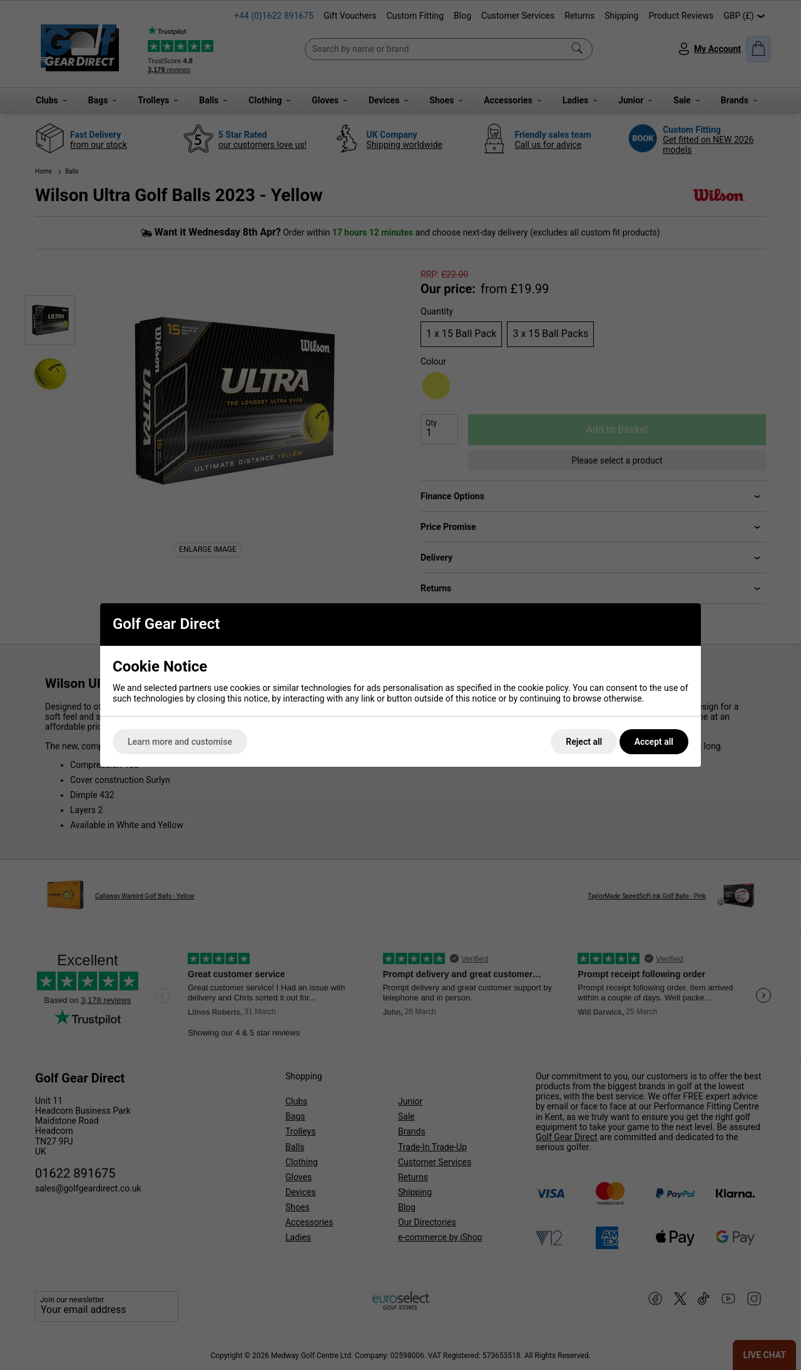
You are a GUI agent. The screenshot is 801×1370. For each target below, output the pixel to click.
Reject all (584, 742)
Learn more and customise (180, 742)
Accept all (654, 742)
